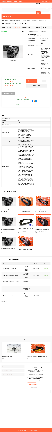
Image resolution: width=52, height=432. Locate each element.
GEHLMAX (43, 52)
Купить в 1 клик (36, 85)
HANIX (47, 52)
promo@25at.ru (35, 387)
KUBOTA (43, 57)
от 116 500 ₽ (8, 252)
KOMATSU (48, 56)
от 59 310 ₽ (24, 212)
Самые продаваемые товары (26, 339)
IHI (41, 55)
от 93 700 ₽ (8, 232)
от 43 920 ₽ (24, 252)
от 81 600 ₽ (26, 232)
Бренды (15, 1)
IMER (44, 55)
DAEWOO (43, 49)
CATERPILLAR (47, 48)
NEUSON (47, 57)
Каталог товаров (26, 16)
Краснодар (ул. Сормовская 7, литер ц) (10, 275)
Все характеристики (44, 38)
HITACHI (43, 53)
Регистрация (47, 1)
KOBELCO (43, 56)
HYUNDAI (47, 53)
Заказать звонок (38, 13)
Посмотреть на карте (32, 382)
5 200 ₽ (30, 359)
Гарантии (20, 1)
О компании (9, 1)
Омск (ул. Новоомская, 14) (8, 295)
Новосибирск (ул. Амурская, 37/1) (9, 288)
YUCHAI (42, 60)
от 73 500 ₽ (8, 212)
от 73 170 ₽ (41, 232)
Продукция (4, 1)
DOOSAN (47, 49)
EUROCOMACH (44, 51)
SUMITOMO (20, 135)
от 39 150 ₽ (41, 212)
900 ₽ (5, 359)
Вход (43, 1)
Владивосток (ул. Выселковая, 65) (9, 268)
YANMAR (25, 135)
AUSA (42, 48)
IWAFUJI (47, 55)
